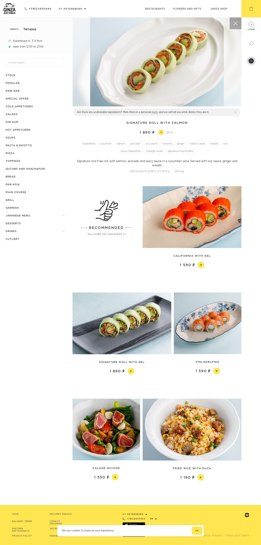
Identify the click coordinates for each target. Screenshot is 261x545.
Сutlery (12, 239)
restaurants (155, 8)
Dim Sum (12, 122)
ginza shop (219, 8)
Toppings (13, 161)
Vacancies (56, 528)
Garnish (12, 207)
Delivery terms (22, 521)
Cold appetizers (19, 106)
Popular (13, 83)
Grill (10, 200)
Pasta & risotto (19, 145)
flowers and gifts (187, 8)
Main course (16, 192)
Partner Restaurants (21, 529)
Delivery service (61, 514)
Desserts (13, 223)
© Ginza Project (210, 535)
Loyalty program (56, 522)
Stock (11, 75)
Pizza (10, 153)
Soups (11, 137)
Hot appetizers (18, 129)
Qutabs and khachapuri (25, 168)
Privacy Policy (22, 536)
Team (15, 514)
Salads (12, 114)
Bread (11, 176)
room (155, 112)
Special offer (17, 98)
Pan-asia (13, 184)
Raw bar (13, 90)
